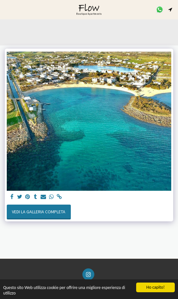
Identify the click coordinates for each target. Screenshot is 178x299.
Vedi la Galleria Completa (38, 212)
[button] (7, 9)
